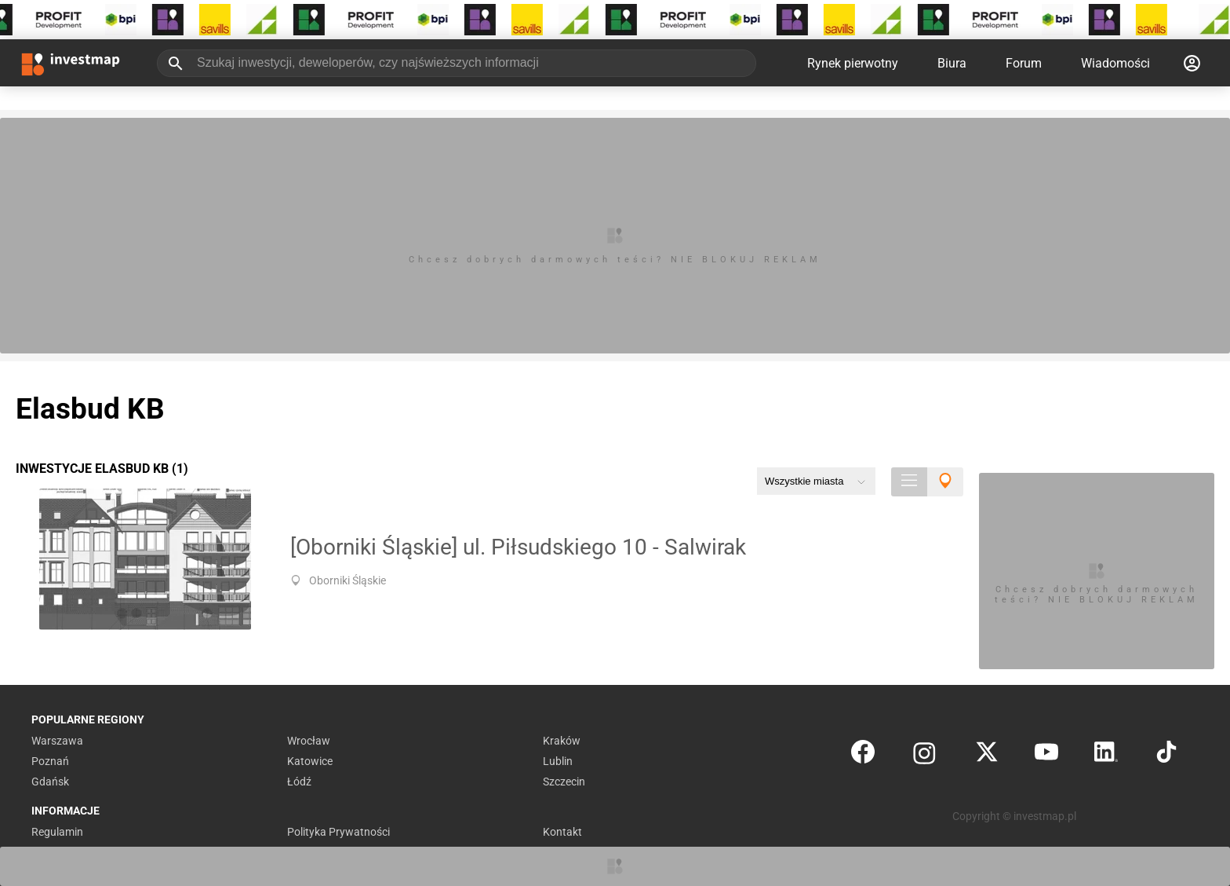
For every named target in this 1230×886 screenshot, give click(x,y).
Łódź (299, 781)
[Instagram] (924, 755)
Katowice (310, 761)
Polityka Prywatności (338, 832)
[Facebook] (863, 755)
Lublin (558, 761)
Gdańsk (50, 781)
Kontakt (562, 832)
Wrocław (308, 740)
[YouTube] (1046, 755)
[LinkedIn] (1106, 755)
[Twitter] (987, 755)
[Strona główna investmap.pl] (71, 63)
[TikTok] (1166, 755)
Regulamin (57, 832)
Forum (1024, 63)
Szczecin (564, 781)
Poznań (50, 761)
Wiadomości (1115, 63)
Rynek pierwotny (852, 63)
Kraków (561, 740)
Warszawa (57, 740)
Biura (951, 63)
